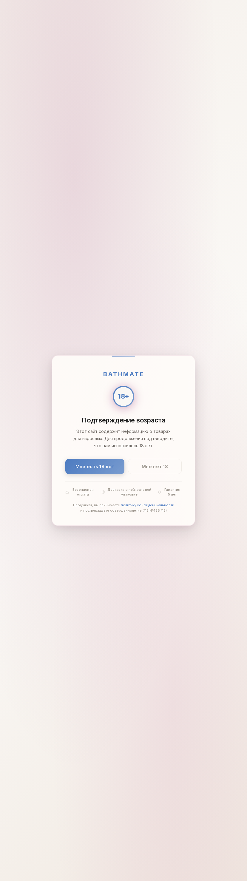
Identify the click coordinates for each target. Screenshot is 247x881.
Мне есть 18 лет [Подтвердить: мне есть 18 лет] (95, 466)
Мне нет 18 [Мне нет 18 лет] (155, 466)
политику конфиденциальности (147, 505)
